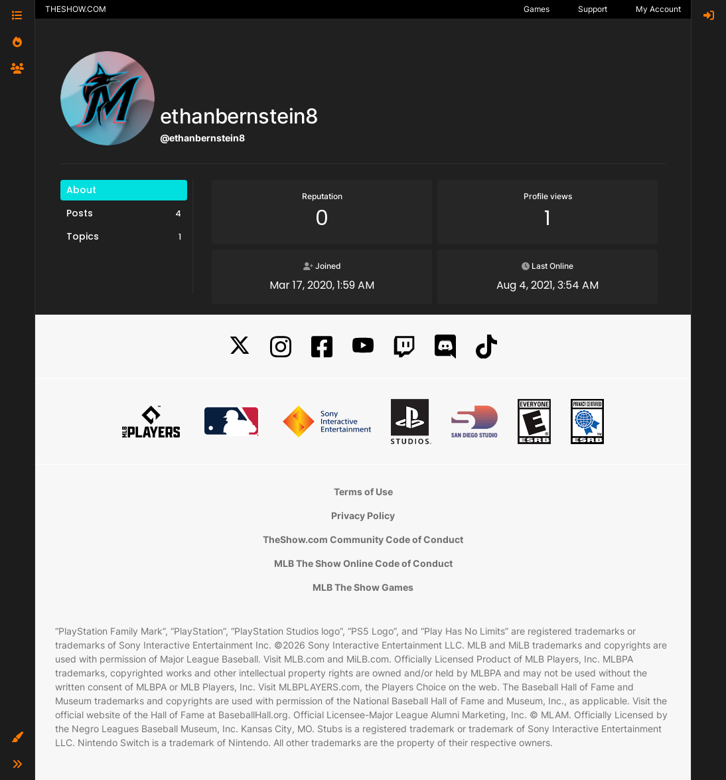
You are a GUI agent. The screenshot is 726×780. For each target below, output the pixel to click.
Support (592, 9)
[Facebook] (321, 347)
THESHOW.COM (75, 9)
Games (536, 9)
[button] (17, 737)
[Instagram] (280, 347)
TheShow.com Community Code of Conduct (363, 539)
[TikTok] (486, 347)
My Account (658, 9)
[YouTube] (363, 347)
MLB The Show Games (363, 587)
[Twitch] (404, 347)
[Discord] (445, 347)
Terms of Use (363, 491)
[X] (239, 347)
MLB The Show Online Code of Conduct (363, 563)
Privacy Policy (363, 515)
